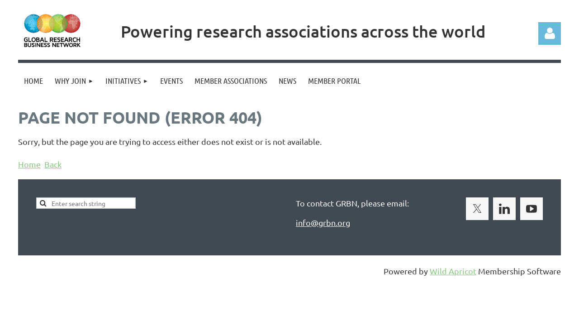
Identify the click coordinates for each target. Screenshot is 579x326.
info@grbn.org (323, 222)
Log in (549, 33)
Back (53, 164)
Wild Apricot (453, 271)
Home (29, 164)
